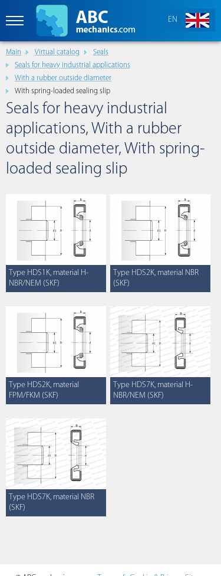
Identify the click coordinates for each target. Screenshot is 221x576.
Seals (100, 52)
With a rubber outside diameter (63, 78)
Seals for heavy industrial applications (72, 65)
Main (13, 52)
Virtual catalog (57, 52)
